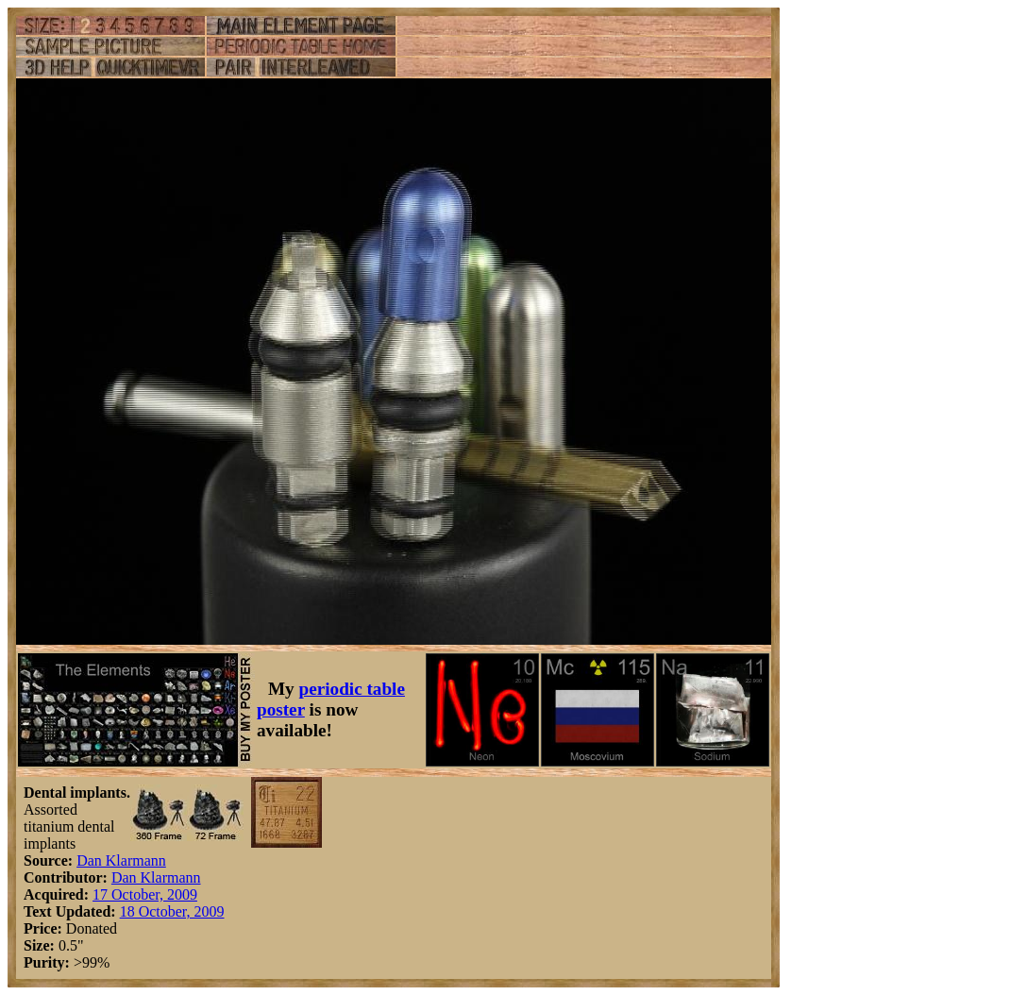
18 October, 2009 (172, 911)
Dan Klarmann (121, 860)
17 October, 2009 (145, 894)
